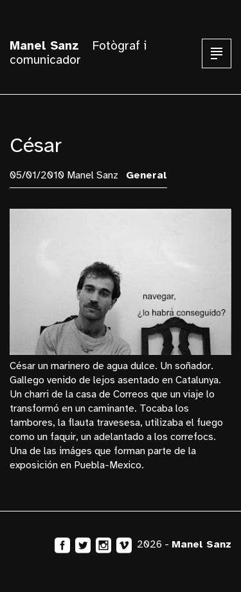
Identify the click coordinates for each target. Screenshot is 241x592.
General (146, 175)
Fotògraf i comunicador (78, 53)
